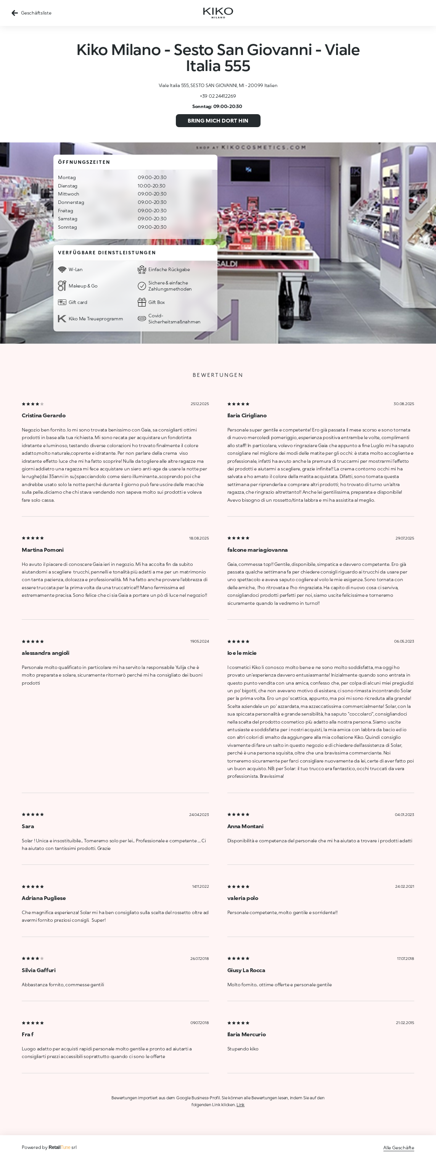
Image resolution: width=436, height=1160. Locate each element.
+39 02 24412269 (218, 96)
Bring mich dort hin (218, 120)
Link (241, 1104)
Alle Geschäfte (398, 1147)
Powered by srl (49, 1147)
